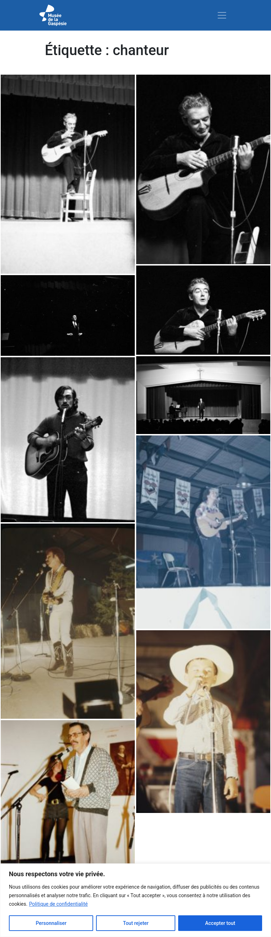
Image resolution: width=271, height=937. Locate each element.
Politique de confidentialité (58, 904)
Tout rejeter (136, 923)
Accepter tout (220, 923)
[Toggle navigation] (222, 15)
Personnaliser (51, 923)
